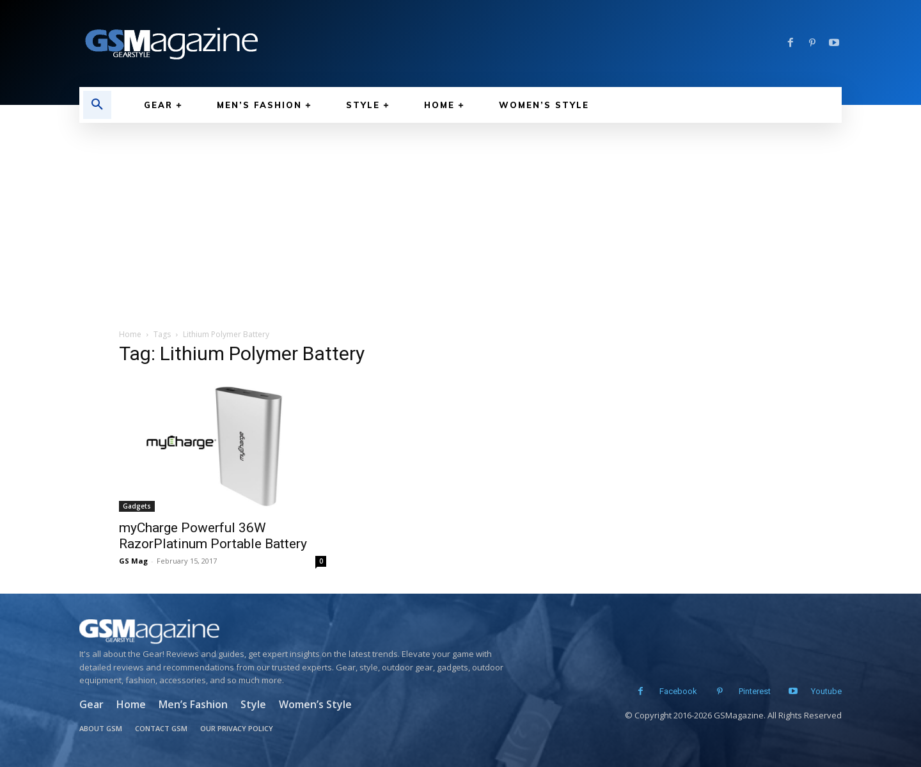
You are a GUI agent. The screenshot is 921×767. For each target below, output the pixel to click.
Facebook (677, 691)
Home (130, 334)
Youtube (826, 691)
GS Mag (133, 560)
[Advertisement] (460, 218)
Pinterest (753, 691)
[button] (97, 105)
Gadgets (137, 506)
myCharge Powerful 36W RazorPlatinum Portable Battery (213, 535)
